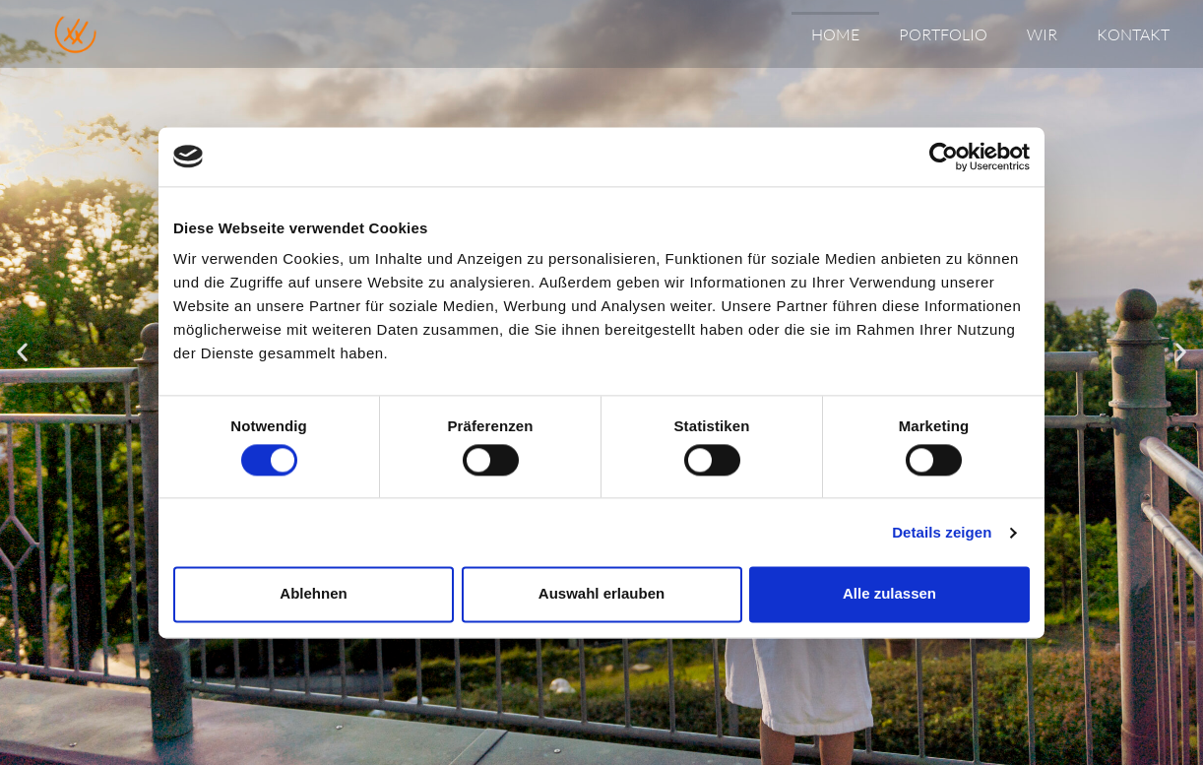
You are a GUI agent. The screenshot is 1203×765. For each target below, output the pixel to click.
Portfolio (943, 34)
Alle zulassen (889, 594)
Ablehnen (313, 594)
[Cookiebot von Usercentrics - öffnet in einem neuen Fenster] (943, 156)
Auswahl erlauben (601, 594)
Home (835, 34)
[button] (22, 351)
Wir (1042, 34)
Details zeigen (941, 532)
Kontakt (1133, 34)
